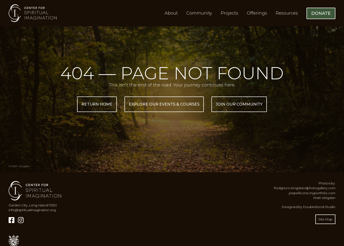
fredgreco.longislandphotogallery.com (304, 188)
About (171, 13)
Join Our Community (239, 104)
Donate (321, 13)
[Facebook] (12, 220)
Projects (229, 13)
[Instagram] (21, 220)
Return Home (97, 104)
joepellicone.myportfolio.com (312, 193)
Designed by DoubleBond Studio (308, 207)
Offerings (257, 13)
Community (199, 13)
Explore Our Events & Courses (164, 104)
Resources (287, 13)
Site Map (325, 219)
